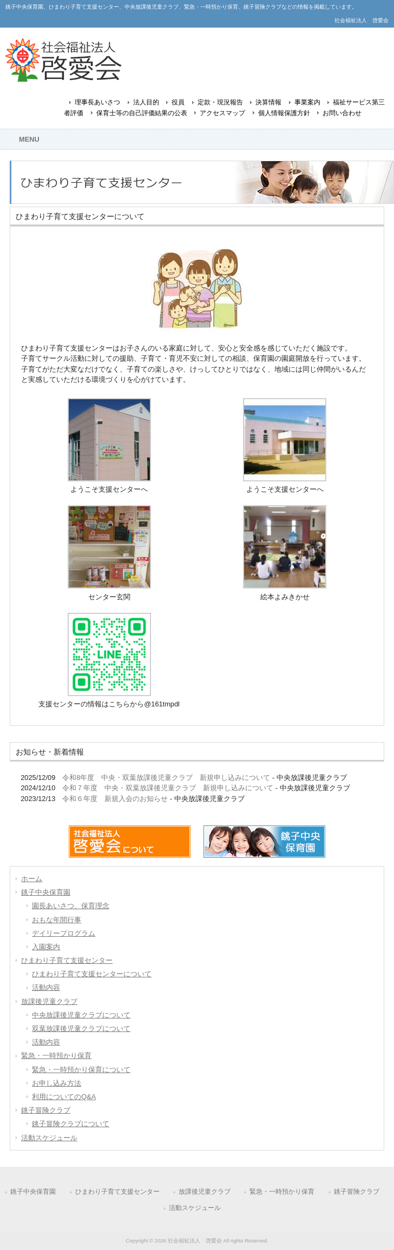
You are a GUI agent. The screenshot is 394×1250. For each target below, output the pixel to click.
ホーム (31, 879)
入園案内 (46, 947)
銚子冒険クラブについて (70, 1124)
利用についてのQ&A (64, 1097)
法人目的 (146, 102)
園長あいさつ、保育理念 (70, 906)
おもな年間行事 (56, 920)
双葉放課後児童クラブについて (81, 1028)
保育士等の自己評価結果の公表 (141, 113)
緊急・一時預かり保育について (81, 1070)
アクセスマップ (222, 113)
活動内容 (46, 987)
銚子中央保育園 (45, 892)
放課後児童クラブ (49, 1001)
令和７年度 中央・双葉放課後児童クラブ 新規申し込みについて (167, 788)
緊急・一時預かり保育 (56, 1055)
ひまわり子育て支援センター (67, 960)
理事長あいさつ (97, 102)
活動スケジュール (49, 1138)
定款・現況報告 (220, 102)
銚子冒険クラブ (45, 1110)
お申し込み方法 (56, 1083)
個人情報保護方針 (284, 113)
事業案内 (307, 102)
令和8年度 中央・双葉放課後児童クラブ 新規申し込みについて (166, 777)
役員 (178, 102)
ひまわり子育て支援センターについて (92, 974)
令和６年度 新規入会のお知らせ (115, 799)
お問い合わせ (342, 113)
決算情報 (268, 102)
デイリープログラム (63, 933)
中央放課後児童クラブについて (81, 1015)
